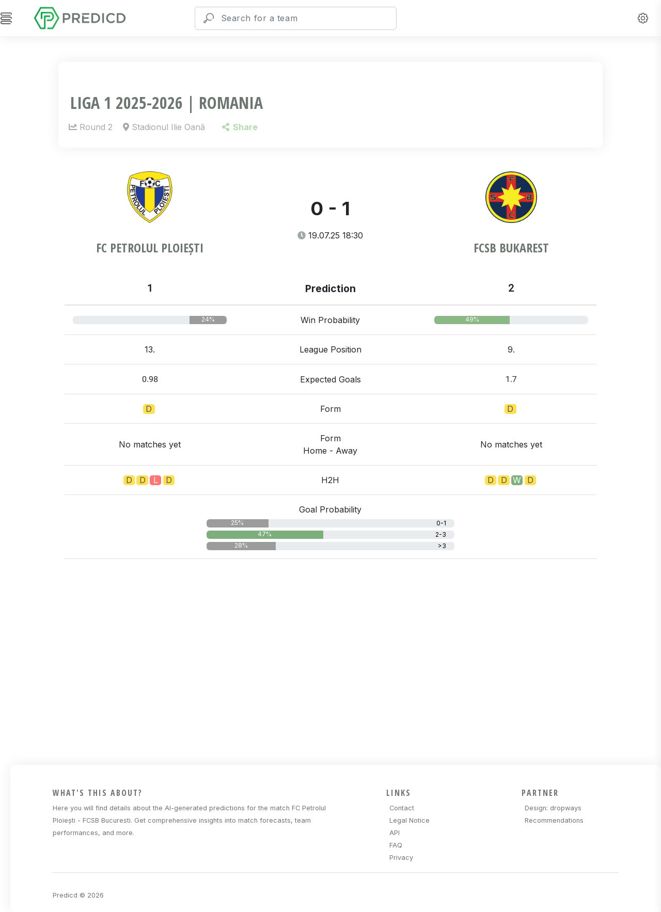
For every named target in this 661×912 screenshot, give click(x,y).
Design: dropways (553, 808)
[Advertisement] (336, 660)
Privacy (401, 857)
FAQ (395, 845)
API (394, 833)
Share (240, 127)
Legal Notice (409, 820)
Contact (401, 808)
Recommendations (554, 820)
